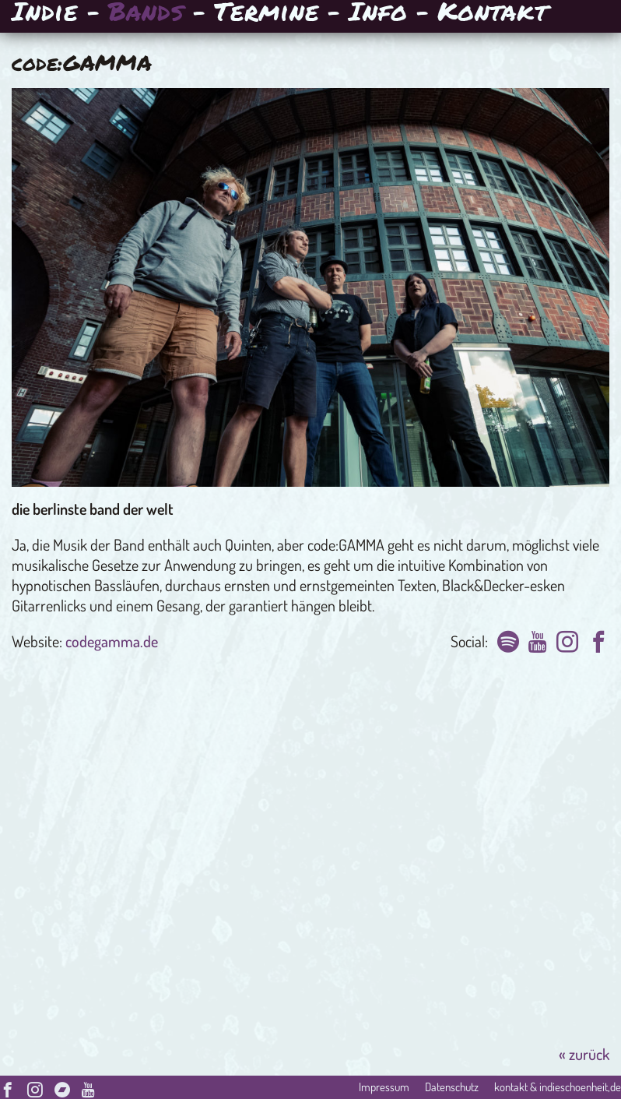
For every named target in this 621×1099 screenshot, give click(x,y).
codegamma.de (111, 641)
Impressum (384, 1087)
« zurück (584, 1054)
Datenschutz (452, 1087)
